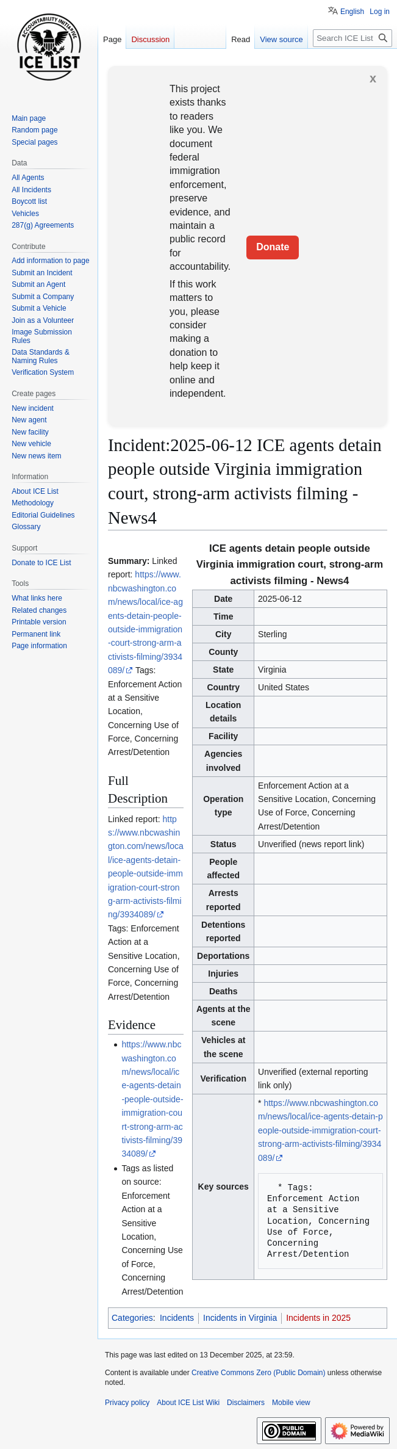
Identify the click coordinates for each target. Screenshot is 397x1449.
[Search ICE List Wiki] (352, 38)
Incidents (177, 1318)
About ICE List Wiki (188, 1402)
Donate (272, 247)
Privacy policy (127, 1402)
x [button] (373, 78)
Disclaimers (246, 1402)
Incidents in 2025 (318, 1318)
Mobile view (291, 1402)
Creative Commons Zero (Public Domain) (258, 1372)
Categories (132, 1318)
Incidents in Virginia (240, 1318)
